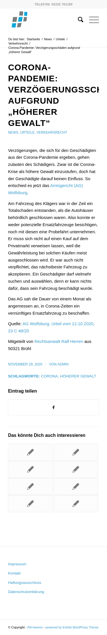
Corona (49, 376)
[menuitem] (77, 19)
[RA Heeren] (44, 19)
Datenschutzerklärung (26, 592)
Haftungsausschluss (24, 582)
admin (62, 364)
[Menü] (91, 19)
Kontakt (14, 573)
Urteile (27, 132)
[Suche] (77, 19)
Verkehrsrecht (52, 132)
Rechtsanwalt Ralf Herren (59, 341)
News (13, 132)
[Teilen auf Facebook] (53, 407)
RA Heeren (35, 627)
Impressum (17, 564)
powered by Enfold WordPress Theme (72, 627)
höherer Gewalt (78, 376)
